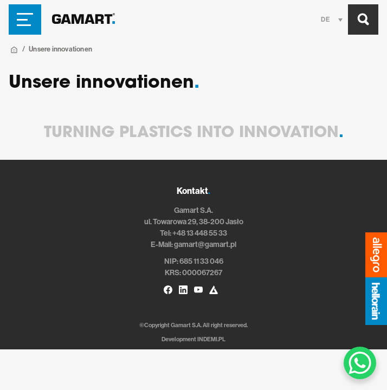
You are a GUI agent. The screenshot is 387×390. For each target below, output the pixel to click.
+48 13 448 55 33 (199, 233)
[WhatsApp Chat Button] (360, 363)
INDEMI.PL (211, 339)
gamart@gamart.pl (205, 244)
